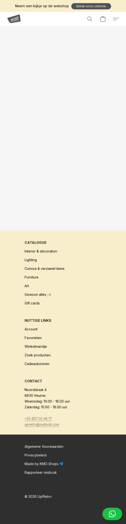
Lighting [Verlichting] (31, 260)
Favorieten (33, 338)
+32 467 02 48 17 (38, 419)
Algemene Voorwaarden (44, 446)
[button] (91, 6)
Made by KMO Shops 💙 (44, 464)
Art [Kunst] (27, 286)
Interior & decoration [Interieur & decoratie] (41, 251)
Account (31, 329)
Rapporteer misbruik (41, 472)
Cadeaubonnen (37, 364)
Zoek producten (38, 355)
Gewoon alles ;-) (38, 294)
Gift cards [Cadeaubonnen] (32, 303)
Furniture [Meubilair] (32, 277)
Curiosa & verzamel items (45, 268)
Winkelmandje (36, 346)
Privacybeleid (35, 455)
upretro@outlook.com (42, 424)
